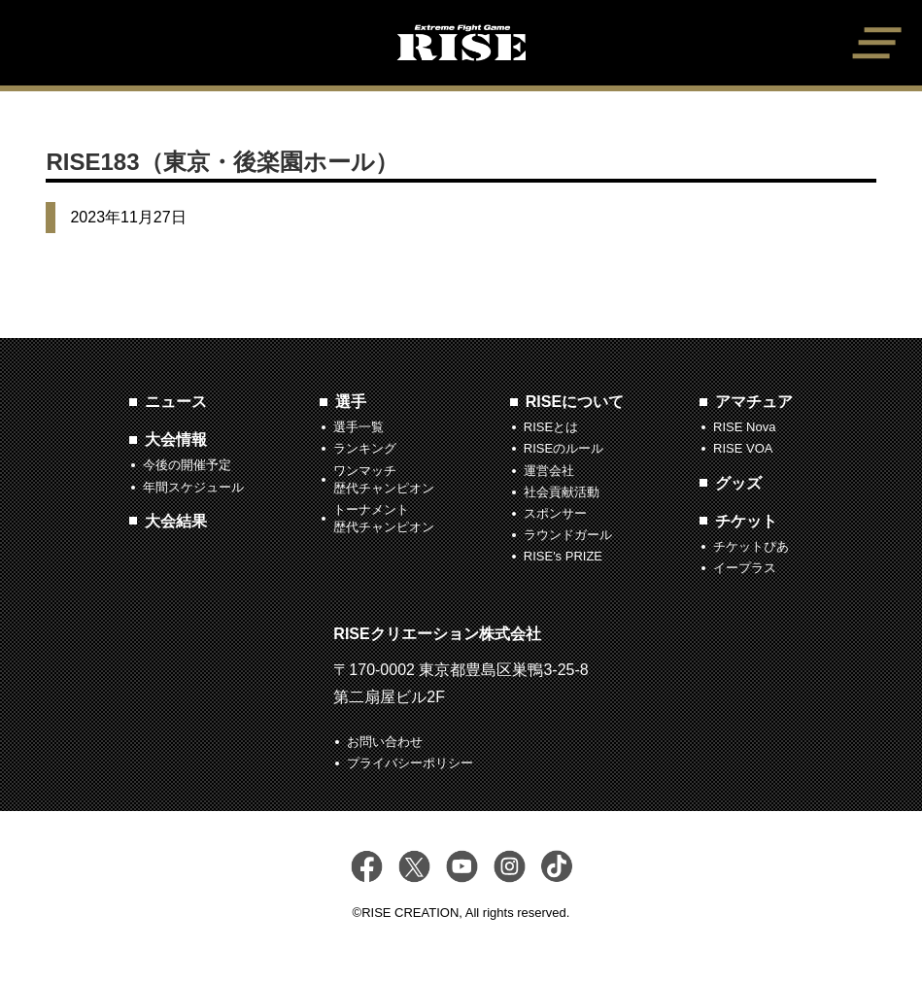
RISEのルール (563, 448)
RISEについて (575, 401)
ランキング (364, 448)
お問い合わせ (385, 741)
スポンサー (555, 513)
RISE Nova (744, 427)
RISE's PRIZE (563, 556)
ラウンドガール (568, 534)
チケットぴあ (751, 546)
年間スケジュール (193, 487)
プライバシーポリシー (410, 763)
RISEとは (551, 427)
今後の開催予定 (187, 464)
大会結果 (176, 521)
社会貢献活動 (561, 492)
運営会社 (549, 470)
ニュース (176, 401)
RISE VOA (742, 448)
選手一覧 (358, 427)
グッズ (738, 483)
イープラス (744, 567)
